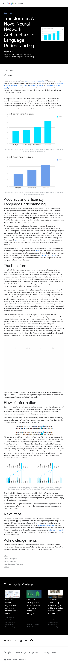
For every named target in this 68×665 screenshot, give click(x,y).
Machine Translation (10, 561)
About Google (21, 653)
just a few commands (56, 530)
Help (7, 659)
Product (6, 567)
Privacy (46, 653)
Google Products (35, 653)
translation (22, 86)
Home (5, 13)
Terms (53, 653)
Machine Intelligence (10, 559)
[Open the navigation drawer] (3, 3)
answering (39, 86)
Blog (11, 13)
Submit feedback (19, 660)
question (32, 86)
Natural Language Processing (13, 564)
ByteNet (44, 255)
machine (14, 86)
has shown (18, 240)
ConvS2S (53, 255)
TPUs (37, 251)
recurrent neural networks (34, 81)
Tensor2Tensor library (46, 525)
